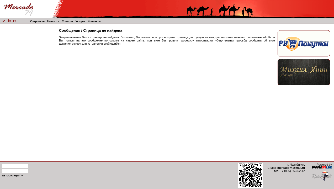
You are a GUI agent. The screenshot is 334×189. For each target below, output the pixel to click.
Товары (67, 21)
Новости (53, 21)
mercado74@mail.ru (291, 167)
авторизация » (12, 175)
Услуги (80, 21)
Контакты (94, 21)
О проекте (37, 21)
